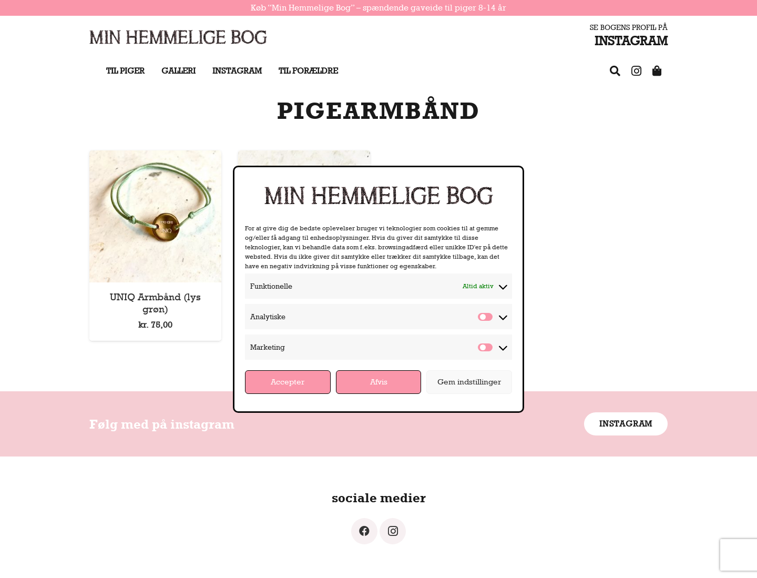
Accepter (287, 381)
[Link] (178, 36)
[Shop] (657, 71)
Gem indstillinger (469, 381)
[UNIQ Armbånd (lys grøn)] (155, 158)
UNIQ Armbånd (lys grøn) (155, 303)
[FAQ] (615, 71)
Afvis (378, 381)
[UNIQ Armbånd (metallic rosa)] (304, 158)
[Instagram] (636, 71)
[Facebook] (364, 531)
